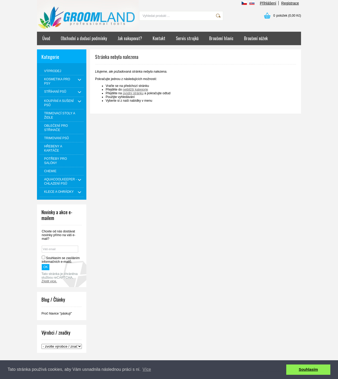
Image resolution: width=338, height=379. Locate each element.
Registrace (290, 3)
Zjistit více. (49, 281)
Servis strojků (187, 38)
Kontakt (159, 38)
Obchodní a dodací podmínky (84, 38)
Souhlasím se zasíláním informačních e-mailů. (61, 260)
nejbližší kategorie (135, 89)
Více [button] (147, 369)
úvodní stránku (133, 93)
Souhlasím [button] (308, 369)
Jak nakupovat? (130, 38)
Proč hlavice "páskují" (56, 313)
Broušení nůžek (256, 38)
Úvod (46, 38)
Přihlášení (268, 3)
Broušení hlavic (221, 38)
